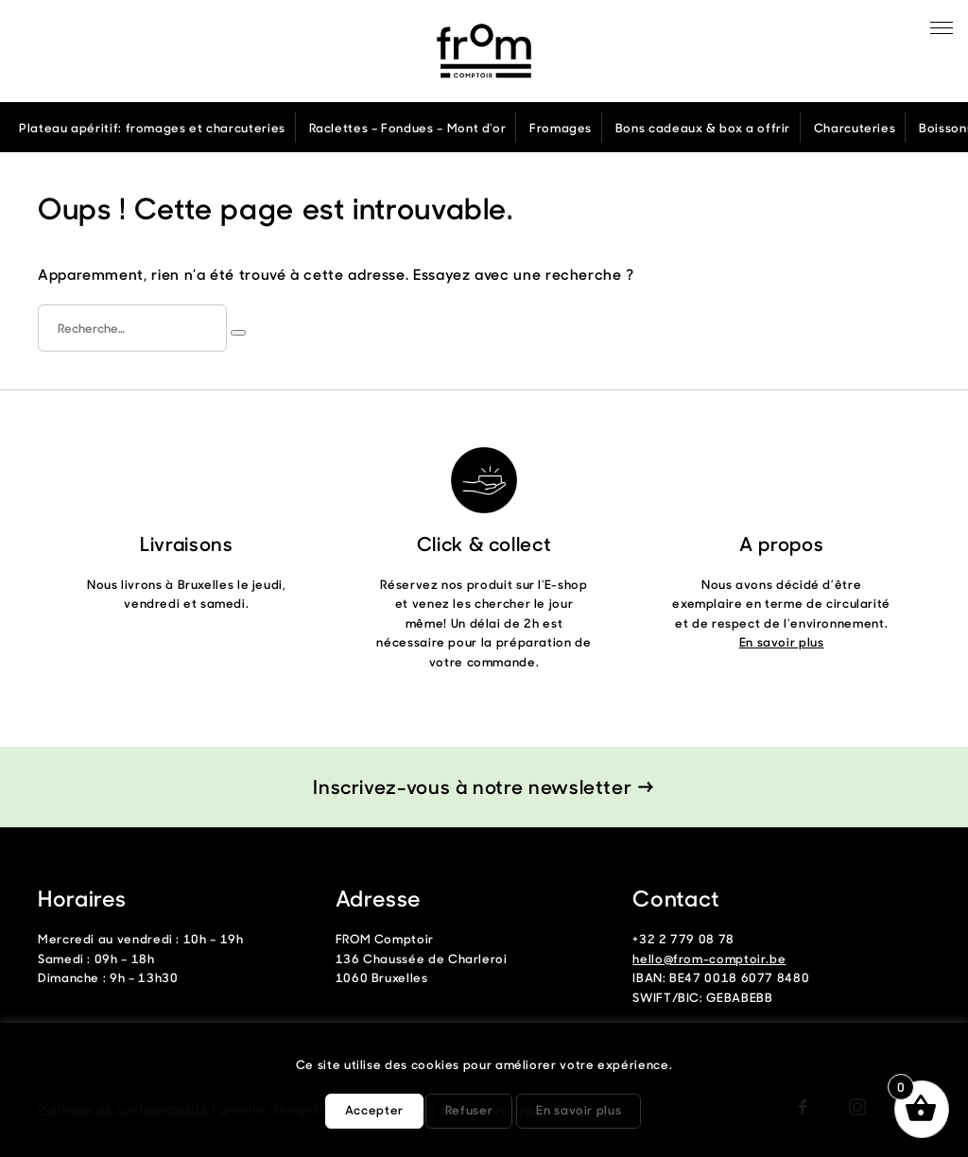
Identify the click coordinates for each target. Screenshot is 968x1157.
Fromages (560, 127)
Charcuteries (855, 127)
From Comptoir (484, 51)
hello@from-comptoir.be (709, 958)
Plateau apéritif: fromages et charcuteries (152, 127)
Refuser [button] (469, 1109)
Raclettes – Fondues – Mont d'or (408, 127)
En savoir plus (781, 641)
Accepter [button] (374, 1109)
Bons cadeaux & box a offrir (702, 127)
